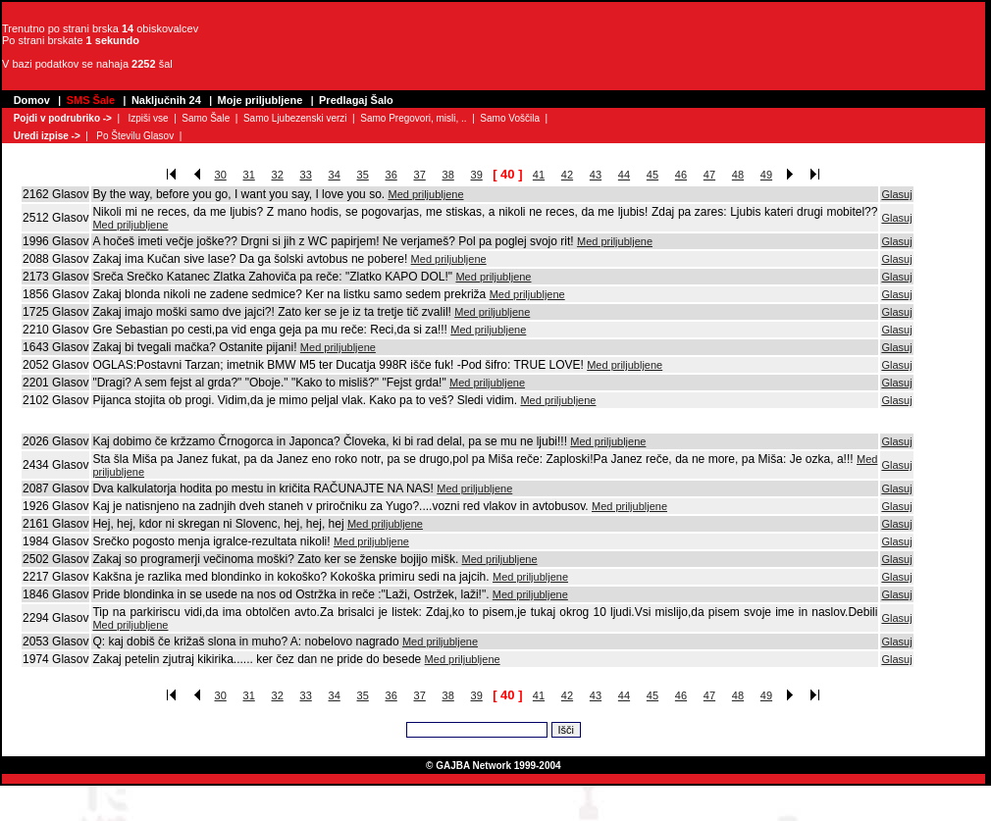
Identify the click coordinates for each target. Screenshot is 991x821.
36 (391, 174)
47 (709, 174)
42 (567, 174)
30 (221, 174)
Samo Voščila (510, 118)
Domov (32, 100)
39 (477, 174)
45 (652, 174)
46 (681, 174)
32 (278, 174)
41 (539, 174)
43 (595, 174)
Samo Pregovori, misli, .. (413, 118)
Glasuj (896, 194)
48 (738, 174)
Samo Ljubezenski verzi (295, 118)
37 (420, 174)
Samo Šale (206, 118)
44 (624, 174)
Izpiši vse (148, 118)
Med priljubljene (425, 194)
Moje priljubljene (260, 100)
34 (334, 174)
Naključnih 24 (166, 100)
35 (363, 174)
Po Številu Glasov (135, 135)
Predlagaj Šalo (356, 100)
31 (249, 174)
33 (306, 174)
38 (448, 174)
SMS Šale (91, 100)
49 (766, 174)
